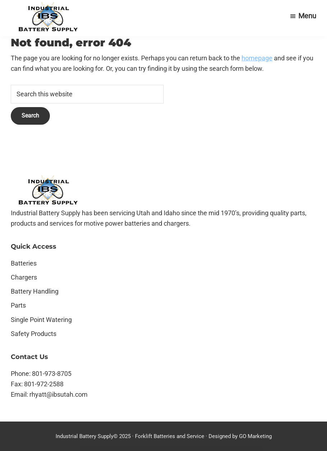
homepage (257, 58)
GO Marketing (255, 436)
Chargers (24, 277)
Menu (307, 15)
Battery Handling (35, 291)
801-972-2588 (44, 384)
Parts (18, 305)
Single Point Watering (41, 319)
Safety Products (33, 333)
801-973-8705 (51, 373)
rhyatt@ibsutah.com (58, 394)
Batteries (24, 263)
